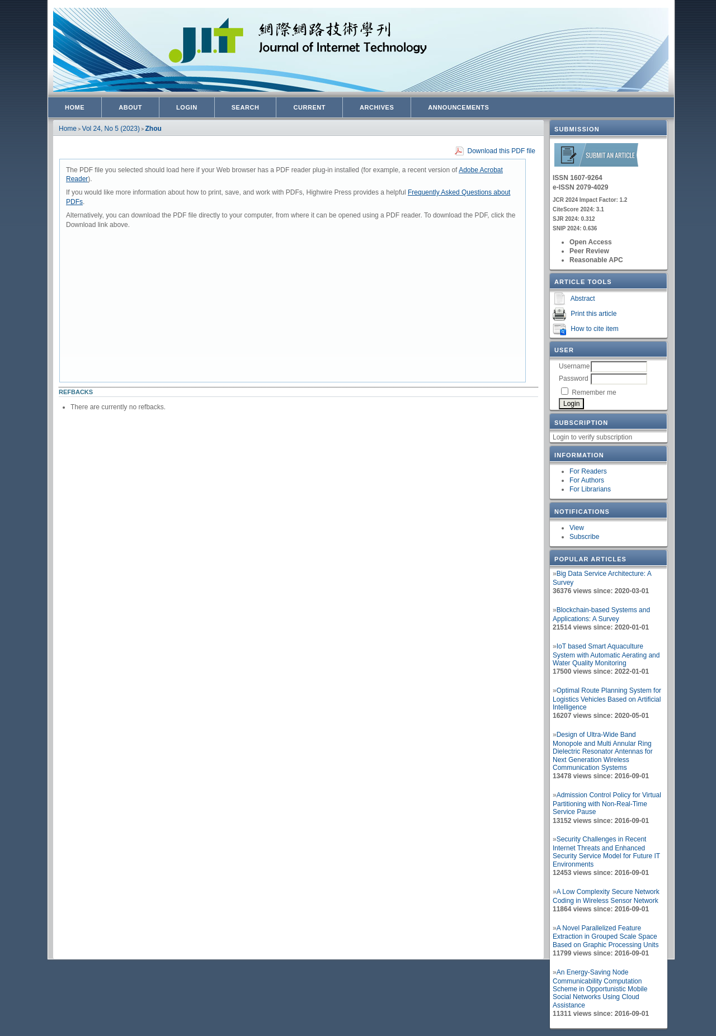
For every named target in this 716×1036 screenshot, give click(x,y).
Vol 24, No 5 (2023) (111, 129)
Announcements (458, 107)
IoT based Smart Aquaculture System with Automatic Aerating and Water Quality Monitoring (606, 654)
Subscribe (584, 537)
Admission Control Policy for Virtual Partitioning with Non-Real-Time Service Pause (607, 803)
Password (573, 378)
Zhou (153, 129)
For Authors (586, 480)
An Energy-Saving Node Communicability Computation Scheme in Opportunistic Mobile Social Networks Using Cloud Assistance (600, 988)
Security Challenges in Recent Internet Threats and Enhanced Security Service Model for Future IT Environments (606, 851)
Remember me (594, 392)
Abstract (583, 298)
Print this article (593, 314)
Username (574, 366)
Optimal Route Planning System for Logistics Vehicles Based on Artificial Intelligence (607, 699)
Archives (377, 107)
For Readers (588, 471)
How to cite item (594, 329)
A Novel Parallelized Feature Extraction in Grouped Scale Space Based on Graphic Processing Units (605, 936)
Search (246, 107)
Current (309, 107)
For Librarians (590, 489)
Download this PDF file (501, 151)
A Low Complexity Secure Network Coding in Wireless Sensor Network (606, 896)
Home (74, 107)
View (576, 528)
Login (186, 107)
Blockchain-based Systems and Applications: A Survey (601, 614)
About (130, 107)
